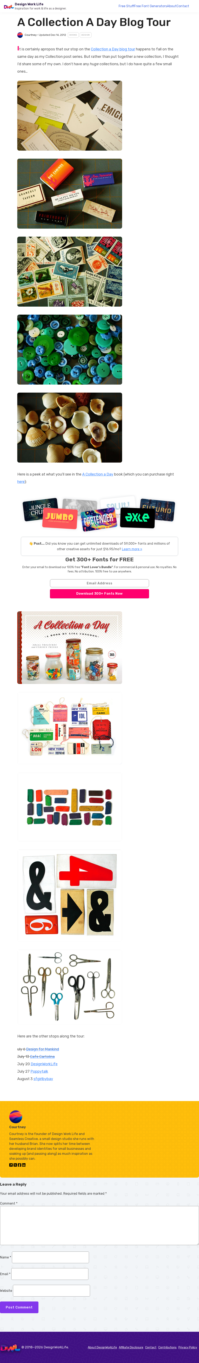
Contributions (167, 1347)
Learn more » (132, 549)
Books (73, 35)
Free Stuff (126, 6)
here (20, 481)
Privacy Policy (187, 1347)
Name (5, 1257)
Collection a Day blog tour (113, 49)
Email (5, 1274)
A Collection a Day (97, 474)
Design (85, 35)
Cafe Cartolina (42, 1056)
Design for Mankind (42, 1049)
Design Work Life (29, 4)
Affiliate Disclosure (131, 1347)
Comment (8, 1203)
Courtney (31, 34)
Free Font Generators (150, 6)
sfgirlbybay (43, 1079)
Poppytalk (39, 1071)
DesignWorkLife (44, 1064)
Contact (182, 6)
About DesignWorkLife (102, 1347)
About (171, 6)
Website (6, 1291)
